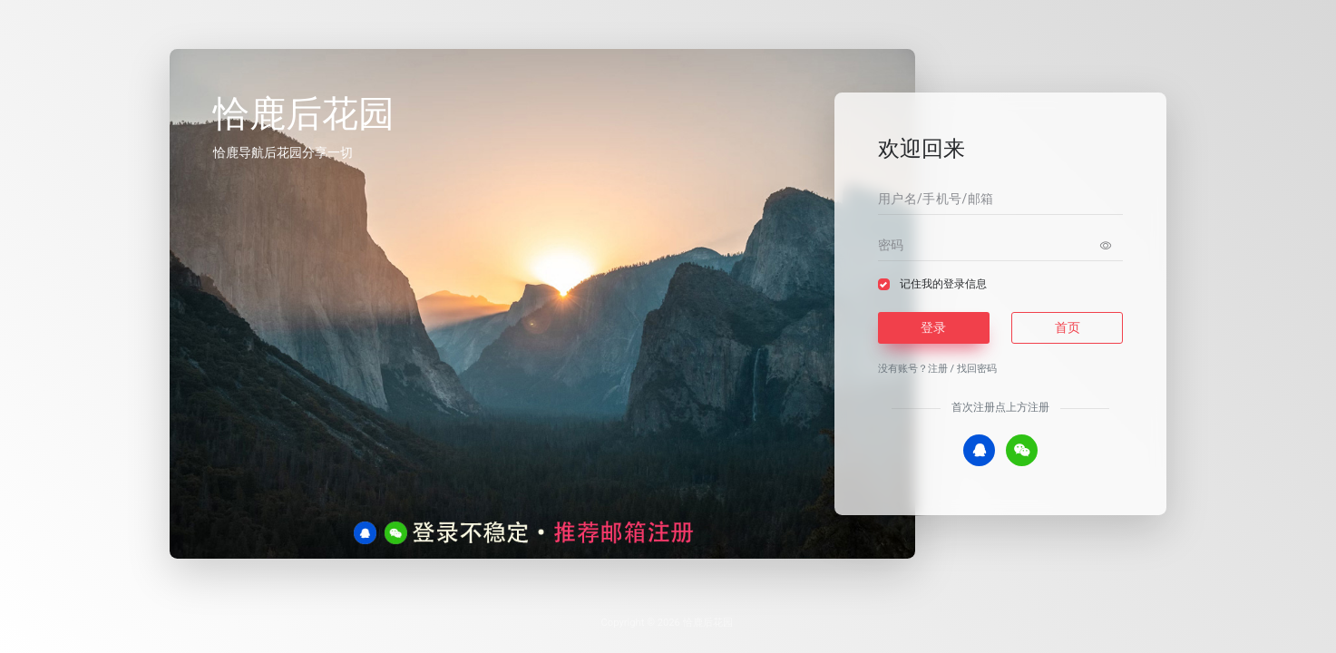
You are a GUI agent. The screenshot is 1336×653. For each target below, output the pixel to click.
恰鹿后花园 (708, 623)
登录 (933, 327)
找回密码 (977, 369)
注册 (938, 369)
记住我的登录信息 (943, 284)
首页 (1067, 327)
